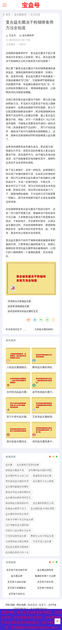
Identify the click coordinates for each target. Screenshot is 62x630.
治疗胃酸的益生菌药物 (17, 525)
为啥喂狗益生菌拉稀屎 (17, 541)
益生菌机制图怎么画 (43, 503)
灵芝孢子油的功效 (16, 582)
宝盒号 (11, 35)
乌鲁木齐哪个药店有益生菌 (19, 519)
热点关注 (32, 604)
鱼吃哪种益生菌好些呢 (39, 470)
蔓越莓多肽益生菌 (42, 475)
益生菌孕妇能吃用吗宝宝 (18, 497)
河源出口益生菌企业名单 (18, 530)
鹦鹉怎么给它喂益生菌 (42, 536)
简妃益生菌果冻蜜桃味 (17, 547)
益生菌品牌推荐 (45, 570)
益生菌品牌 (16, 576)
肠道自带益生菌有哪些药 (18, 492)
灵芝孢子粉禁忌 (45, 588)
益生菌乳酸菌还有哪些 (17, 486)
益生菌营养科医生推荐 (17, 514)
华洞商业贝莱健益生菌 (19, 301)
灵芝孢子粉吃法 (17, 593)
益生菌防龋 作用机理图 (42, 508)
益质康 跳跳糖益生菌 (18, 306)
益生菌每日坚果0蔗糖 (28, 464)
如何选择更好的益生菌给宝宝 (23, 311)
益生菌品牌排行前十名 (17, 552)
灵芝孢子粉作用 (45, 582)
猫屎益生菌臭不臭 (14, 470)
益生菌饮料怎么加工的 (17, 475)
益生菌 (8, 464)
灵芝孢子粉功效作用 (16, 570)
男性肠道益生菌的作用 (17, 481)
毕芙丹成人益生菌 (42, 541)
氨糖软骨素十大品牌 (45, 576)
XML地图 (10, 604)
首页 (8, 14)
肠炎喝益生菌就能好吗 (17, 503)
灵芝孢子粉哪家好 (16, 588)
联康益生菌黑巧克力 (15, 508)
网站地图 (21, 604)
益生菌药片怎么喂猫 (43, 481)
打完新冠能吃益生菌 (15, 536)
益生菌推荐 (20, 14)
